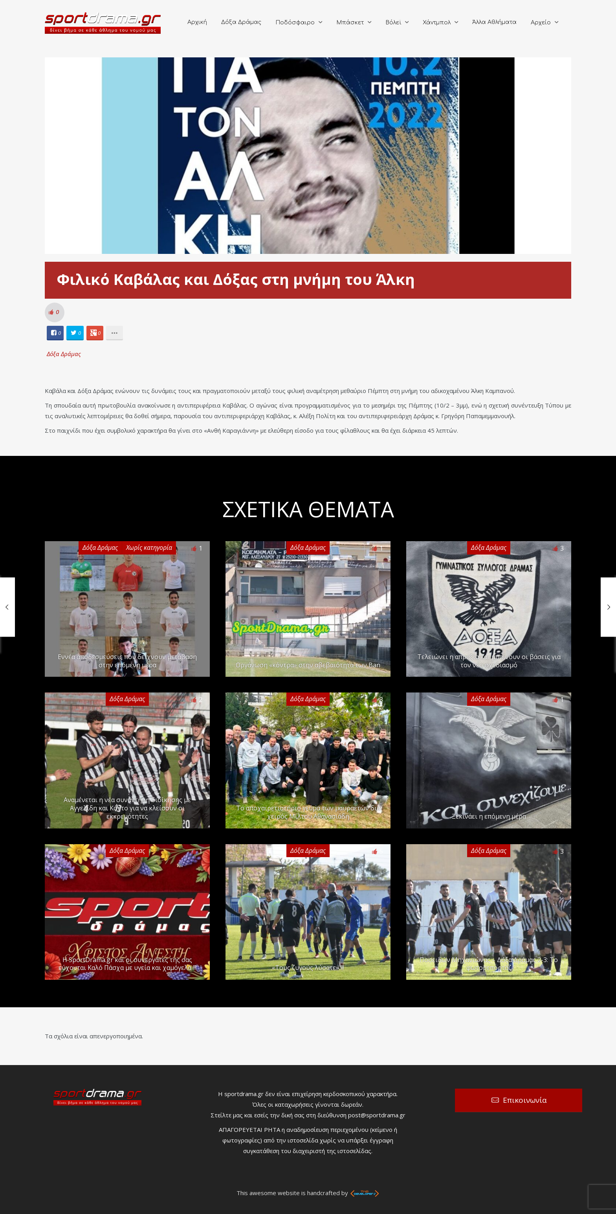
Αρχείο (541, 23)
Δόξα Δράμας (241, 22)
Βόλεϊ (393, 23)
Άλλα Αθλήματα (494, 22)
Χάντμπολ (437, 23)
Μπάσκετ (350, 23)
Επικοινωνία (525, 1100)
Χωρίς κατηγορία (149, 547)
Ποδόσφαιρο (295, 23)
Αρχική (197, 22)
